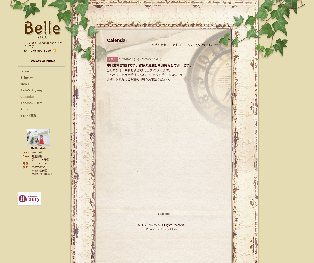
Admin (173, 229)
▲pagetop (163, 213)
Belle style (153, 225)
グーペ (164, 229)
